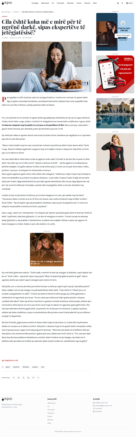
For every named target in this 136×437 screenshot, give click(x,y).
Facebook (97, 408)
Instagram (97, 411)
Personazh (60, 3)
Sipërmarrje (45, 3)
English (129, 3)
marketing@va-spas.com (102, 406)
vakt (42, 367)
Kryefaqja (35, 3)
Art (53, 3)
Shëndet (16, 12)
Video (95, 3)
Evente (79, 3)
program (35, 367)
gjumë (8, 367)
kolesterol (16, 367)
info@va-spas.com (100, 403)
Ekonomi (87, 3)
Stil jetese (70, 3)
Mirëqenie (26, 367)
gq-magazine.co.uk (10, 360)
